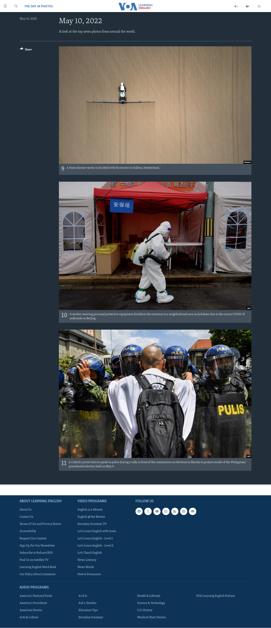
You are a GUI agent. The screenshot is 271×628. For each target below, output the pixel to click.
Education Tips (88, 610)
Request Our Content (33, 538)
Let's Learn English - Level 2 (95, 545)
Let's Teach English (90, 552)
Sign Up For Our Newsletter (37, 545)
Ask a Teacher (87, 603)
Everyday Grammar (90, 617)
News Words (86, 567)
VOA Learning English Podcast (215, 596)
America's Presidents (33, 603)
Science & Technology (151, 603)
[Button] (26, 50)
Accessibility (28, 531)
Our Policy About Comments (38, 574)
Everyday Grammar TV (92, 524)
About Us (25, 509)
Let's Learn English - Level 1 (95, 538)
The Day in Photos (38, 6)
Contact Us (26, 516)
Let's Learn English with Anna (97, 531)
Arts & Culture (29, 617)
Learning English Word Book (38, 567)
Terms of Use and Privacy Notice (40, 524)
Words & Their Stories (151, 617)
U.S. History (144, 610)
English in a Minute (90, 509)
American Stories (31, 610)
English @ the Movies (91, 516)
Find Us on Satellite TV (34, 560)
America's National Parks (36, 596)
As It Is (82, 596)
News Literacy (87, 560)
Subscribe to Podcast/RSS (36, 552)
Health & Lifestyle (148, 596)
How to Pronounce (89, 574)
